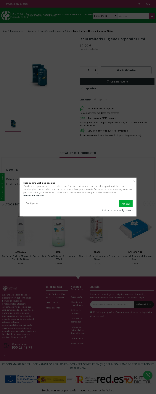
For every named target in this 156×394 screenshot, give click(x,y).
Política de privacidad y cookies (117, 210)
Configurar (32, 203)
